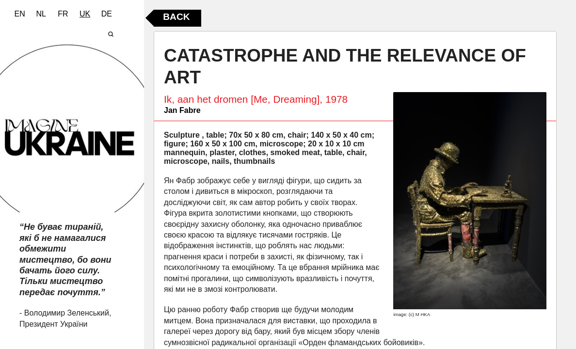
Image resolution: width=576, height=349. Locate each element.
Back (176, 17)
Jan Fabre (182, 110)
